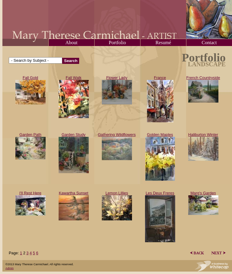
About (72, 42)
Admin (9, 268)
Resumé (163, 42)
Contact (209, 42)
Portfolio (117, 42)
